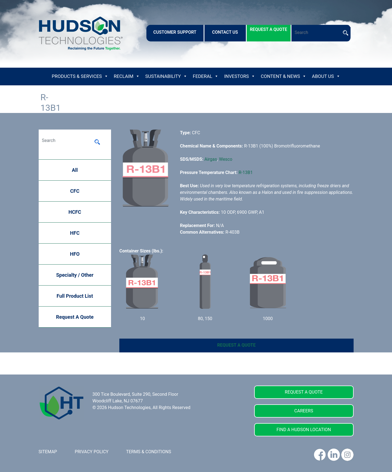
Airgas (210, 159)
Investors (239, 76)
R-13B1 (246, 172)
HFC (75, 233)
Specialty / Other (74, 275)
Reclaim (127, 76)
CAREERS (303, 410)
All (75, 170)
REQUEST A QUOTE (236, 345)
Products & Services (80, 76)
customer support (174, 32)
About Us (326, 76)
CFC (74, 191)
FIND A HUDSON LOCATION (304, 429)
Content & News (283, 76)
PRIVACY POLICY (91, 451)
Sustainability (166, 76)
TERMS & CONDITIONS (148, 451)
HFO (75, 254)
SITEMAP (48, 451)
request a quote (268, 29)
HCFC (75, 212)
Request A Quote (75, 317)
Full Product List (75, 296)
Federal (206, 76)
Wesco (225, 159)
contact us (225, 32)
